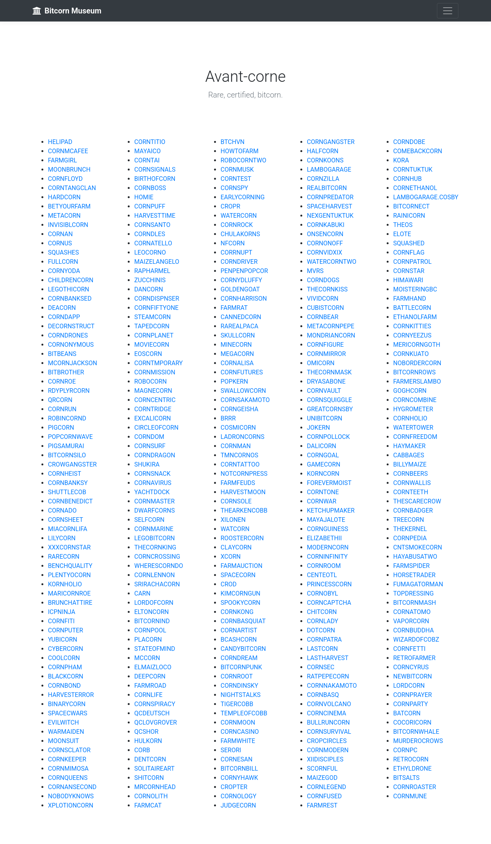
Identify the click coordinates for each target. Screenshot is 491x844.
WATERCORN (239, 215)
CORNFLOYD (65, 178)
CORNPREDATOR (330, 197)
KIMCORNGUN (240, 593)
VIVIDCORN (322, 298)
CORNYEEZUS (412, 335)
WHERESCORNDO (158, 565)
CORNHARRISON (244, 298)
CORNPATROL (412, 261)
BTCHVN (233, 142)
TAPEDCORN (152, 326)
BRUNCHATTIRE (70, 602)
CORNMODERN (328, 750)
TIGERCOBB (237, 704)
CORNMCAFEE (68, 151)
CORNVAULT (324, 390)
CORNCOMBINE (415, 400)
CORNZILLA (323, 178)
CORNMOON (238, 722)
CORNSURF (149, 446)
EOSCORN (148, 353)
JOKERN (318, 427)
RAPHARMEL (152, 271)
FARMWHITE (238, 741)
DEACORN (62, 307)
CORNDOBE (409, 142)
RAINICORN (409, 215)
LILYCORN (62, 538)
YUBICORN (62, 639)
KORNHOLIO (65, 584)
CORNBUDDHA (413, 630)
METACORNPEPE (330, 326)
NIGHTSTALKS (240, 694)
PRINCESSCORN (329, 584)
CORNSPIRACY (154, 704)
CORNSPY (234, 188)
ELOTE (402, 234)
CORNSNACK (152, 473)
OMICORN (320, 363)
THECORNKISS (327, 289)
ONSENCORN (325, 234)
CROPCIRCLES (327, 741)
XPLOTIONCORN (70, 805)
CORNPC (405, 750)
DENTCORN (150, 759)
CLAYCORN (236, 547)
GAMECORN (323, 464)
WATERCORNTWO (331, 261)
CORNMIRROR (326, 353)
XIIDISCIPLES (325, 759)
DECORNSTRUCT (71, 326)
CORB (142, 750)
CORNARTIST (239, 630)
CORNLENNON (154, 575)
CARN (142, 593)
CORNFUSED (324, 796)
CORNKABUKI (325, 224)
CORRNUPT (236, 252)
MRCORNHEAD (155, 787)
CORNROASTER (414, 787)
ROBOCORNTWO (243, 160)
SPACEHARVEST (329, 206)
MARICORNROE (69, 593)
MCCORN (147, 658)
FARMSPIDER (411, 565)
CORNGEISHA (240, 409)
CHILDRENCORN (70, 280)
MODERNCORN (328, 547)
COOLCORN (64, 658)
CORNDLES (149, 234)
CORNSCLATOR (69, 750)
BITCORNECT (411, 206)
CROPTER (234, 787)
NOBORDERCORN (417, 363)
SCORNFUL (322, 768)
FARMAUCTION (241, 565)
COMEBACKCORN (417, 151)
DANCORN (148, 289)
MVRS (315, 271)
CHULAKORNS (240, 234)
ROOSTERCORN (242, 538)
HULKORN (148, 741)
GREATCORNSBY (330, 409)
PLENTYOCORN (69, 575)
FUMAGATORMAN (418, 584)
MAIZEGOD (322, 777)
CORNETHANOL (415, 188)
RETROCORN (410, 759)
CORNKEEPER (67, 759)
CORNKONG (237, 612)
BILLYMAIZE (410, 464)
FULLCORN (63, 261)
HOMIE (143, 197)
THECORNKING (155, 547)
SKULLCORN (238, 335)
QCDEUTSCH (152, 713)
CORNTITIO (149, 142)
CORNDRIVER (239, 261)
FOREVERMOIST (329, 483)
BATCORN (406, 713)
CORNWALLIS (412, 483)
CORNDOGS (323, 280)
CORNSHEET (65, 519)
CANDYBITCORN (243, 648)
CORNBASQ (323, 694)
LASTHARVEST (327, 658)
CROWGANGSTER (72, 464)
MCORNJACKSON (72, 363)
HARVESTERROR (71, 694)
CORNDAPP (64, 317)
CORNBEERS (410, 473)
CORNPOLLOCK (328, 436)
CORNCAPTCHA (329, 602)
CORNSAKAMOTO (245, 400)
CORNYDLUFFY (241, 280)
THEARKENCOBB (244, 510)
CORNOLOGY (238, 796)
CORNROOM (324, 565)
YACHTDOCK (152, 492)
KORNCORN (323, 473)
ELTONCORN (151, 612)
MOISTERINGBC (415, 289)
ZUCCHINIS (150, 280)
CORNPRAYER (412, 694)
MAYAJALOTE (326, 519)
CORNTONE (323, 492)
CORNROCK (237, 224)
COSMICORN (238, 427)
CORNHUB (407, 178)
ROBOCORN (150, 381)
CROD (229, 584)
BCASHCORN (239, 639)
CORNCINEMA (326, 713)
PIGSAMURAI (66, 446)
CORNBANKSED (70, 298)
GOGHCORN (410, 390)
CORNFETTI (409, 648)
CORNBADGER (413, 510)
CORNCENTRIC (155, 400)
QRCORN (60, 400)
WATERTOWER (413, 427)
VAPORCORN (411, 621)
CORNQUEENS (67, 777)
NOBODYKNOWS (71, 796)
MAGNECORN (153, 390)
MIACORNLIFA (67, 529)
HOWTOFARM (240, 151)
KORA (401, 160)
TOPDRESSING (413, 593)
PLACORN (148, 639)
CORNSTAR (408, 271)
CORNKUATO (411, 353)
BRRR (228, 418)
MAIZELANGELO (156, 261)
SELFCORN (149, 519)
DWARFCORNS (154, 510)
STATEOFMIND (154, 648)
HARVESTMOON (243, 492)
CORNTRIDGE (152, 409)
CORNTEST (236, 178)
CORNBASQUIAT (243, 621)
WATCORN (235, 529)
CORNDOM (149, 436)
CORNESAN (236, 759)
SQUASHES (63, 252)
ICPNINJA (61, 612)
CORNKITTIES (412, 326)
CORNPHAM (65, 667)
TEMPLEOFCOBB (244, 713)
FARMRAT (234, 307)
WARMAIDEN (66, 731)
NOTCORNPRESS (244, 473)
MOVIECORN (151, 344)
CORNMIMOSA (68, 768)
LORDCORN (409, 685)
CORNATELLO (153, 243)
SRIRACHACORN (157, 584)
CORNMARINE (153, 529)
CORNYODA (64, 271)
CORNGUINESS (327, 529)
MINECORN (236, 344)
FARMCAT (147, 805)
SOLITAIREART (154, 768)
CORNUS (60, 243)
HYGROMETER (413, 409)
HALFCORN (322, 151)
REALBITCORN (327, 188)
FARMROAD (150, 685)
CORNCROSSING (157, 556)
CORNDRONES (68, 335)
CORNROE (62, 381)
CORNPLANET (153, 335)
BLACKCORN (65, 676)
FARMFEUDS (238, 483)
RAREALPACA (240, 326)
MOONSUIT (63, 741)
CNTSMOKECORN (417, 547)
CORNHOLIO (410, 418)
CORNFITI (61, 621)
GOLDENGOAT (240, 289)
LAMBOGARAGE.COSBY (425, 197)
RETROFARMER (414, 658)
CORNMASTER (154, 501)
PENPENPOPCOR (244, 271)
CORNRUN (62, 409)
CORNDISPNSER (156, 298)
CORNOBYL (322, 593)
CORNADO (62, 510)
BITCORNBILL (239, 768)
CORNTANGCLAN (72, 188)
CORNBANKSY (68, 483)
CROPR (230, 206)
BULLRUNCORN (328, 722)
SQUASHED (409, 243)
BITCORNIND (152, 621)
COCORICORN (412, 722)
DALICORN (321, 446)
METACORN (64, 215)
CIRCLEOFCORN (156, 427)
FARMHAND (409, 298)
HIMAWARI (408, 280)
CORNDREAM (239, 658)
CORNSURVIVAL (329, 731)
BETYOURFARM (69, 206)
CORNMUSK (237, 169)
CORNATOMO (412, 612)
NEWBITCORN (412, 676)
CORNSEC (320, 667)
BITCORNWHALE (416, 731)
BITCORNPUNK (241, 667)
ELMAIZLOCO (152, 667)
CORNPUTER (65, 630)
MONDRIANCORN (331, 335)
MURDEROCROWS (418, 741)
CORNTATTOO (240, 464)
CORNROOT (237, 676)
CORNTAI (147, 160)
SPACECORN (238, 575)
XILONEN (233, 519)
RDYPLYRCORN (69, 390)
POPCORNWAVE (70, 436)
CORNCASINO (240, 731)
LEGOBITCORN (154, 538)
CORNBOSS (150, 188)
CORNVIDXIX (324, 252)
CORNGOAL (323, 455)
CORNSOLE (236, 501)
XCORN (231, 556)
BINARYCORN (67, 704)
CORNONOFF (325, 243)
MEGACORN (237, 353)
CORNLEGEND (326, 787)
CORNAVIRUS (152, 483)
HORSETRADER (414, 575)
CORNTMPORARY (158, 363)
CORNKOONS (325, 160)
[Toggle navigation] (447, 10)
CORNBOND (64, 685)
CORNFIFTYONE (156, 307)
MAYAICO (147, 151)
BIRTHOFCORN (154, 178)
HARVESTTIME (154, 215)
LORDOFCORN (153, 602)
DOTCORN (321, 630)
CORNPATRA (324, 639)
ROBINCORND (67, 418)
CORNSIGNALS (155, 169)
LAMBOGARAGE (329, 169)
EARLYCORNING (243, 197)
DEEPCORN (149, 676)
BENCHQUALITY (70, 565)
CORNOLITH (151, 796)
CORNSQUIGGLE (329, 400)
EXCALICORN (152, 418)
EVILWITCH (63, 722)
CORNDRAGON (154, 455)
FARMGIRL (62, 160)
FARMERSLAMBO (417, 381)
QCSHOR (146, 731)
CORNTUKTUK (412, 169)
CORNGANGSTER (330, 142)
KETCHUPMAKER (330, 510)
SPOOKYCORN (240, 602)
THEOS (403, 224)
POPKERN (234, 381)
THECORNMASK (329, 372)
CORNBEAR (322, 317)
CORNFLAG (409, 252)
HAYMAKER (409, 446)
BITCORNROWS (414, 372)
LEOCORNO (150, 252)
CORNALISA (237, 363)
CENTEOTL (322, 575)
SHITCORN (149, 777)
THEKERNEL (410, 529)
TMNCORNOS (239, 455)
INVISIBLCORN (68, 224)
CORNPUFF (149, 206)
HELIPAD (60, 142)
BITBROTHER (66, 372)
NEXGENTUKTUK (330, 215)
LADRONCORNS (242, 436)
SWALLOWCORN (243, 390)
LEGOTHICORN (68, 289)
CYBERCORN (65, 648)
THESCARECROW (417, 501)
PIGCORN (61, 427)
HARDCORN (64, 197)
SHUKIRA (147, 464)
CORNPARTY (410, 704)
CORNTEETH (410, 492)
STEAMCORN (152, 317)
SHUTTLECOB (67, 492)
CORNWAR (321, 501)
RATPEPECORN (328, 676)
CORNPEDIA (410, 538)
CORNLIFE (148, 694)
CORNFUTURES (242, 372)
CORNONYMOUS (71, 344)
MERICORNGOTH (416, 344)
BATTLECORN (412, 307)
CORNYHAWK (239, 777)
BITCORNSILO (67, 455)
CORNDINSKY (239, 685)
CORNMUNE (410, 796)
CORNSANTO (152, 224)
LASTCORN (322, 648)
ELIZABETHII (324, 538)
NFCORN (233, 243)
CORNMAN (236, 446)
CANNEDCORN (241, 317)
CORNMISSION (154, 372)
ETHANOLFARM (415, 317)
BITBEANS (62, 353)
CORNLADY (322, 621)
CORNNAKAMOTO (332, 685)
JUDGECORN (238, 805)
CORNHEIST (64, 473)
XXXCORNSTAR (69, 547)
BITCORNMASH (414, 602)
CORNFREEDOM (415, 436)
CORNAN (60, 234)
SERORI (231, 750)
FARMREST (322, 805)
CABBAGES (408, 455)
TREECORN (408, 519)
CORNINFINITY (327, 556)
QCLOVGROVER (155, 722)
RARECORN (63, 556)
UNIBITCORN (324, 418)
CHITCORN (322, 612)
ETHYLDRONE (412, 768)
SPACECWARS (67, 713)
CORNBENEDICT (70, 501)
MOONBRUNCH (69, 169)
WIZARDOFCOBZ (416, 639)
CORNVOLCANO (329, 704)
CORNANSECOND (72, 787)
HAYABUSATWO (415, 556)
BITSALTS (406, 777)
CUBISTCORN (325, 307)
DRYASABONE (326, 381)
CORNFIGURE (325, 344)
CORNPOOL (150, 630)
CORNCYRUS (410, 667)
